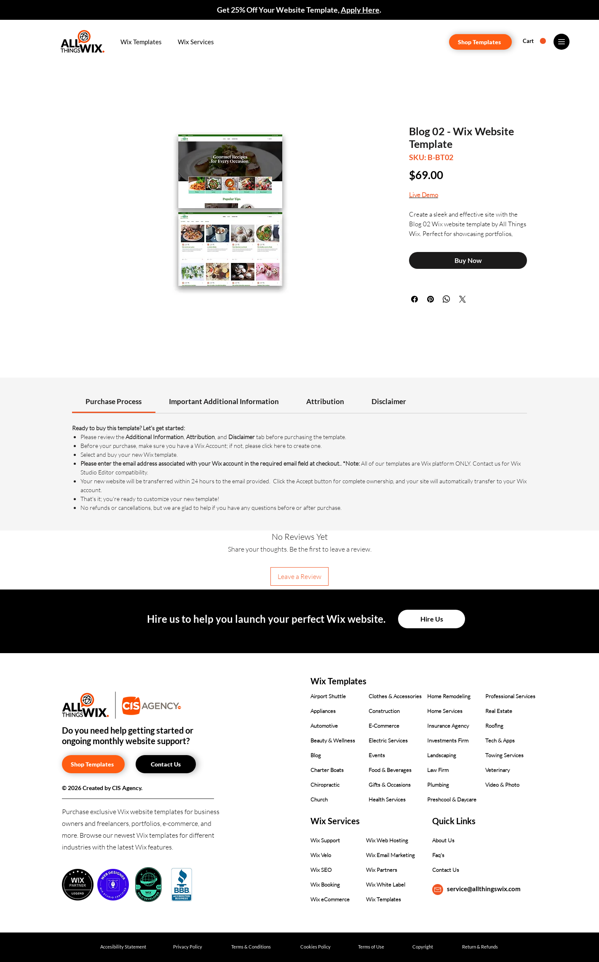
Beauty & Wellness (332, 740)
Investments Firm (447, 740)
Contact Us (445, 869)
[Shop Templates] (480, 42)
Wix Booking (325, 884)
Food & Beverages (390, 769)
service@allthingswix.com (484, 888)
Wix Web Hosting (387, 840)
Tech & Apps (500, 740)
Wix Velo (320, 855)
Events (377, 755)
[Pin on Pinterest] (430, 299)
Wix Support (325, 840)
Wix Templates (383, 899)
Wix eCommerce (330, 899)
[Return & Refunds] (480, 947)
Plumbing (438, 784)
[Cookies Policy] (315, 947)
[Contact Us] (166, 764)
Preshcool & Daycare (451, 799)
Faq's (438, 855)
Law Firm (438, 769)
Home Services (445, 710)
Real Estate (498, 710)
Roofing (494, 725)
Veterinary (497, 769)
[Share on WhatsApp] (446, 299)
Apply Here (360, 9)
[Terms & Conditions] (251, 947)
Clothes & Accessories (395, 696)
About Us (443, 840)
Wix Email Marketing (390, 855)
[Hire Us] (431, 619)
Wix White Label (385, 884)
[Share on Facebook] (414, 299)
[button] (141, 42)
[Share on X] (462, 299)
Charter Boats (327, 769)
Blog (315, 755)
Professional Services (510, 696)
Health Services (387, 799)
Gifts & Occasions (390, 784)
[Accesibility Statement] (123, 947)
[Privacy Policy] (187, 947)
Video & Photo (502, 784)
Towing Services (504, 755)
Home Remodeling (449, 696)
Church (319, 799)
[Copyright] (422, 947)
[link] (114, 401)
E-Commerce (384, 725)
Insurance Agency (448, 725)
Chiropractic (325, 784)
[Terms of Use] (370, 947)
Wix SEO (321, 869)
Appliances (323, 710)
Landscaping (441, 755)
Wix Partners (381, 869)
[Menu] (562, 42)
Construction (384, 710)
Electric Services (388, 740)
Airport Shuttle (328, 696)
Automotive (324, 725)
